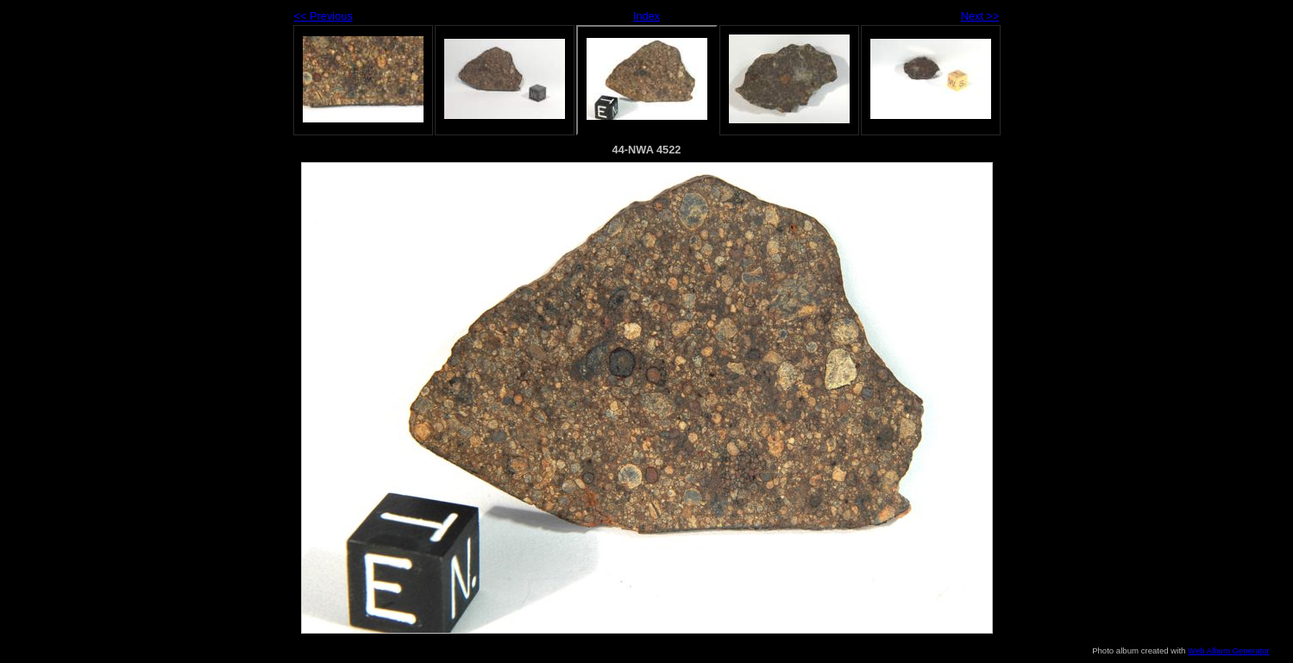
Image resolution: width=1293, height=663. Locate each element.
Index (646, 15)
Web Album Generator (1229, 650)
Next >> (980, 15)
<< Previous (323, 15)
